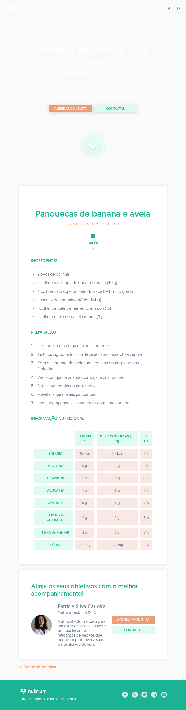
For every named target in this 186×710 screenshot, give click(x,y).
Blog (133, 8)
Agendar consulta (70, 108)
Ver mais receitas (37, 667)
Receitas (154, 8)
